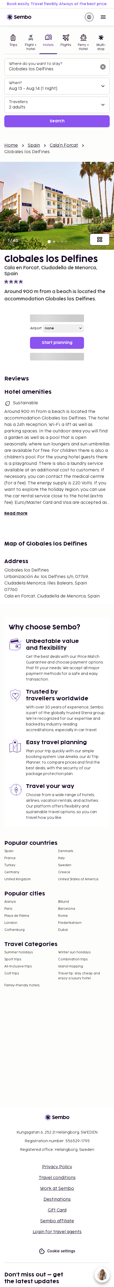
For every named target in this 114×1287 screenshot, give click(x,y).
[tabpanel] (57, 92)
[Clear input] (103, 67)
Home (11, 145)
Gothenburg (14, 930)
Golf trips (11, 973)
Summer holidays (18, 952)
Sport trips (12, 959)
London (10, 923)
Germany (11, 872)
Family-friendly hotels (21, 985)
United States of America (78, 879)
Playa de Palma (16, 916)
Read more (16, 513)
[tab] (13, 43)
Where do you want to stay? (35, 63)
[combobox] (52, 69)
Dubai (63, 930)
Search (57, 121)
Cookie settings (56, 1251)
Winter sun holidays (74, 952)
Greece (64, 872)
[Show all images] (100, 239)
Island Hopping (70, 966)
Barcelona (66, 909)
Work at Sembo (57, 1188)
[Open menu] (103, 17)
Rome (63, 916)
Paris (8, 909)
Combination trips (73, 959)
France (10, 858)
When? (15, 83)
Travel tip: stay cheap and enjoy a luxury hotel (79, 975)
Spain (34, 145)
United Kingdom (17, 879)
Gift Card (57, 1210)
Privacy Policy (57, 1167)
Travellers (18, 102)
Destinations (57, 1199)
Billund (63, 902)
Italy (61, 858)
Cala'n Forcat (64, 145)
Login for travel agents (57, 1232)
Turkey (9, 865)
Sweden (64, 865)
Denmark (65, 851)
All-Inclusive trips (18, 966)
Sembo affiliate (57, 1221)
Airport (36, 328)
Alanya (10, 902)
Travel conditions (57, 1177)
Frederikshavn (70, 923)
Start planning (57, 342)
